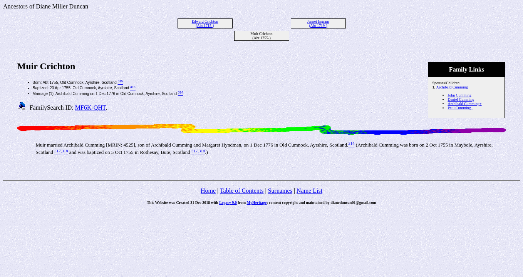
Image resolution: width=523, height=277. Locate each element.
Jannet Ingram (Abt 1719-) (318, 23)
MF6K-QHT (90, 107)
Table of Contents (242, 190)
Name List (309, 190)
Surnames (280, 190)
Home (208, 190)
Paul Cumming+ (460, 108)
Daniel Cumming (461, 99)
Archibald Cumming (452, 87)
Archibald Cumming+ (464, 104)
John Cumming (459, 95)
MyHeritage (257, 202)
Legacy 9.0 (228, 202)
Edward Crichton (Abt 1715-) (205, 23)
